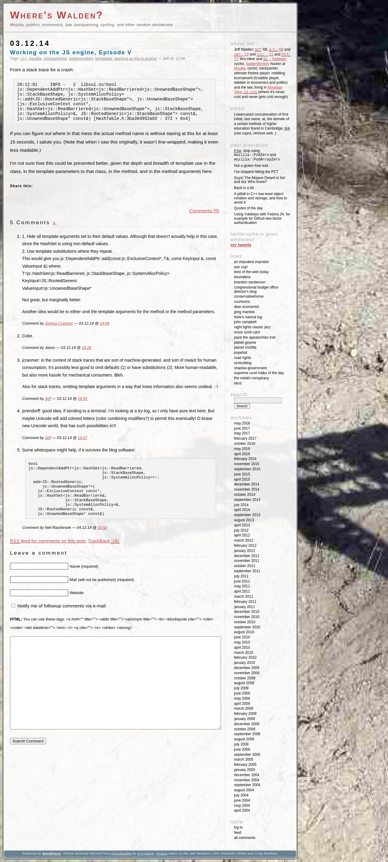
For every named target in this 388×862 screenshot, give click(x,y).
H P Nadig (146, 853)
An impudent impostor (251, 262)
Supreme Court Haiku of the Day (259, 373)
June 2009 (242, 693)
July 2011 (241, 576)
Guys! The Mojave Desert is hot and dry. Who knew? (259, 180)
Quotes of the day (248, 208)
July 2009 (241, 688)
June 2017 (242, 428)
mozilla (35, 58)
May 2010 (242, 642)
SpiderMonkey (257, 64)
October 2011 (244, 566)
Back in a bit (244, 188)
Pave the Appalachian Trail (255, 337)
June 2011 (242, 581)
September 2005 (247, 754)
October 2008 (244, 729)
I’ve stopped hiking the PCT (256, 172)
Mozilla (239, 68)
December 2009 (246, 668)
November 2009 (246, 673)
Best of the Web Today (251, 272)
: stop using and (257, 155)
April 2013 (242, 525)
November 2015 (246, 464)
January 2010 (244, 663)
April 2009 (242, 703)
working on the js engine (135, 58)
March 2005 (243, 759)
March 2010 (243, 653)
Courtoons (242, 301)
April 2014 (242, 510)
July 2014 (241, 505)
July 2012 (241, 530)
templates (103, 58)
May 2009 (242, 698)
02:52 (102, 546)
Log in (238, 827)
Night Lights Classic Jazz (252, 327)
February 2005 (245, 764)
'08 (276, 49)
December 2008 (246, 724)
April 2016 (242, 454)
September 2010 (247, 627)
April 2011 (242, 591)
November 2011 (246, 561)
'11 (265, 54)
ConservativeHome (248, 296)
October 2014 (244, 494)
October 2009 (244, 678)
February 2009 (245, 714)
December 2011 (246, 556)
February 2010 (245, 657)
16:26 (86, 355)
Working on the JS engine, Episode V (71, 52)
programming (55, 58)
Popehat (240, 352)
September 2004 (247, 785)
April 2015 (242, 479)
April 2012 (242, 535)
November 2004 (246, 780)
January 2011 (244, 607)
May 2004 (242, 805)
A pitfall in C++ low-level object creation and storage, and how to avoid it (260, 198)
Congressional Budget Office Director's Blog (256, 289)
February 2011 (245, 602)
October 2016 (244, 443)
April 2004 (242, 810)
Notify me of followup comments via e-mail (61, 624)
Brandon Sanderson (249, 282)
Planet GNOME (245, 342)
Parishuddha (121, 853)
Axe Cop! (241, 267)
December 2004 (246, 775)
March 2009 (243, 708)
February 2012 (245, 545)
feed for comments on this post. (48, 559)
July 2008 (241, 744)
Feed (237, 832)
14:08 (104, 331)
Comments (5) (204, 218)
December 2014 (246, 484)
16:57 (82, 445)
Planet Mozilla (245, 347)
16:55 (82, 406)
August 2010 (244, 632)
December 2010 (246, 612)
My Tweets (241, 244)
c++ (24, 58)
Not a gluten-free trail (251, 166)
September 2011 (247, 571)
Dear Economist (246, 307)
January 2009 (244, 719)
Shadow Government (250, 368)
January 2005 (244, 770)
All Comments (245, 838)
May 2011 (242, 586)
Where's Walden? (56, 15)
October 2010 (244, 622)
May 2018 (242, 423)
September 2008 (247, 734)
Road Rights (242, 358)
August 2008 (244, 739)
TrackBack (103, 559)
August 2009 (244, 683)
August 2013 (244, 520)
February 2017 (245, 438)
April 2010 (242, 647)
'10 (241, 54)
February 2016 (245, 459)
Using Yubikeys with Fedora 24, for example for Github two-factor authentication (262, 218)
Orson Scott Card (247, 332)
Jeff (48, 406)
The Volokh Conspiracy (251, 378)
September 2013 (247, 515)
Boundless (242, 277)
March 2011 (243, 596)
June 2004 (242, 800)
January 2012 (244, 551)
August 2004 (244, 790)
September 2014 (247, 500)
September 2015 (247, 469)
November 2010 (246, 617)
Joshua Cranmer (59, 331)
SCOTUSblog (242, 363)
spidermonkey (81, 58)
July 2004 (241, 795)
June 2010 (242, 637)
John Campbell (245, 322)
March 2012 (243, 540)
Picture (162, 853)
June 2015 (242, 474)
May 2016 (242, 449)
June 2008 (242, 749)
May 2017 (242, 433)
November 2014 (246, 489)
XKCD (238, 383)
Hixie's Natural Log (248, 317)
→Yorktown (274, 59)
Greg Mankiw (244, 312)
